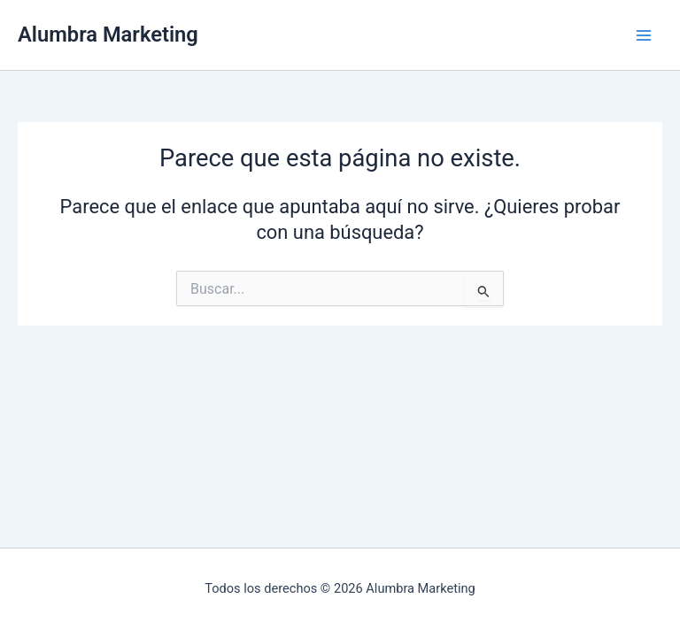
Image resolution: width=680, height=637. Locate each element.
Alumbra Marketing (108, 34)
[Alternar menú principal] (643, 35)
